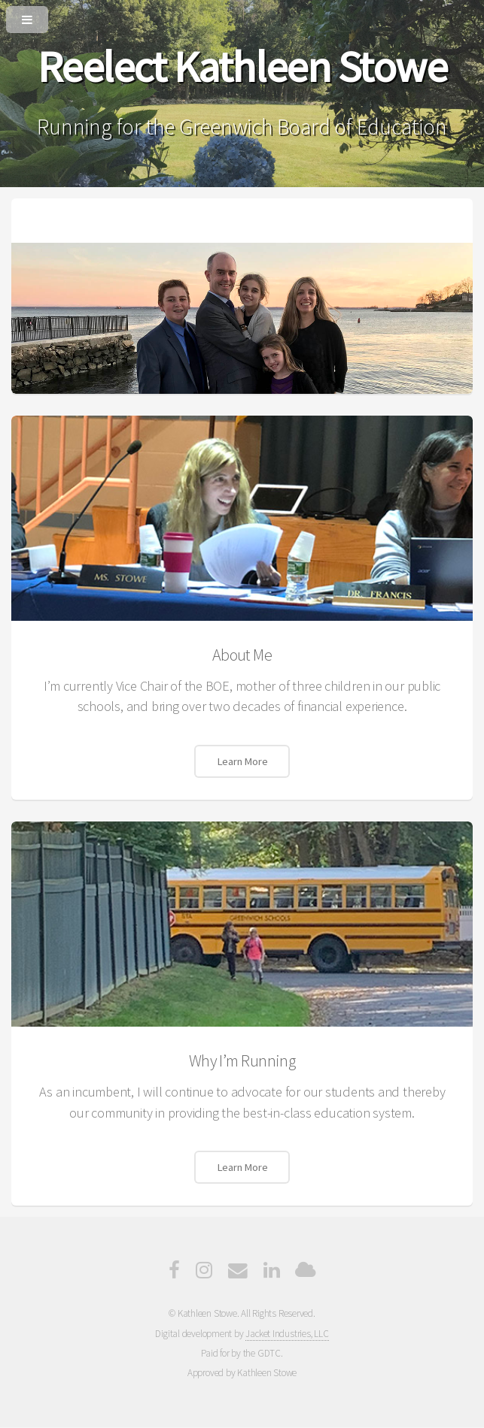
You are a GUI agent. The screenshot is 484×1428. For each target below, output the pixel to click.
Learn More (242, 761)
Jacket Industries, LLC (286, 1333)
